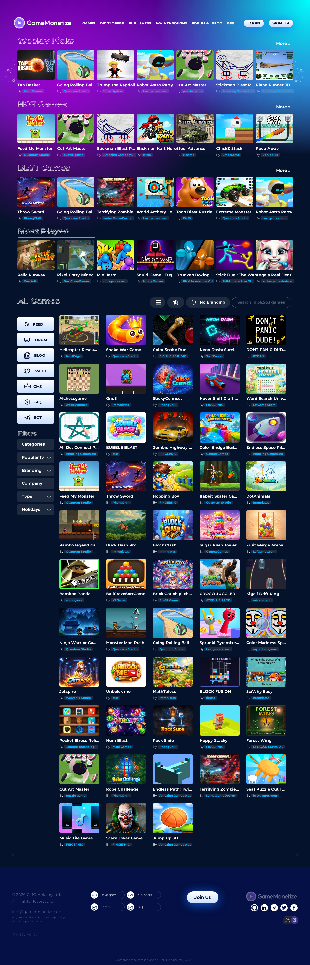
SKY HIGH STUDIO (172, 356)
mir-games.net (114, 281)
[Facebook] (254, 907)
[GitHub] (294, 907)
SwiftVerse (214, 356)
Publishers (140, 23)
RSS (230, 23)
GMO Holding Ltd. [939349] (176, 960)
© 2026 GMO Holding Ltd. (36, 894)
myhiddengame (265, 649)
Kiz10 (147, 155)
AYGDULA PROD (218, 600)
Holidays (36, 509)
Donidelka (270, 155)
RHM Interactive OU (198, 281)
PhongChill (32, 218)
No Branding (208, 302)
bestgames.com (155, 91)
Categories (36, 444)
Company (36, 483)
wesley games (76, 405)
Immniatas (121, 405)
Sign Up (280, 23)
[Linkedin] (274, 907)
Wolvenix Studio (78, 698)
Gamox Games (217, 454)
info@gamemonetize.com (37, 912)
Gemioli (30, 281)
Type (36, 496)
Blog (217, 23)
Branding (36, 470)
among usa (74, 600)
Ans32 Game (168, 600)
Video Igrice (112, 91)
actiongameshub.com (278, 281)
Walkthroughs (171, 23)
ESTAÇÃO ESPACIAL (268, 747)
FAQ (135, 907)
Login (253, 23)
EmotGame (231, 155)
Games (88, 23)
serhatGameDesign (117, 218)
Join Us (202, 897)
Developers (112, 23)
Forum (198, 23)
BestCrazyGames (76, 281)
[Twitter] (284, 907)
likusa (210, 698)
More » (283, 43)
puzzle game (192, 91)
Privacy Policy (25, 934)
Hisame (188, 155)
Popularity (36, 457)
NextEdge (73, 356)
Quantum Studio (76, 91)
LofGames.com (264, 405)
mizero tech (262, 600)
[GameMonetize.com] (42, 23)
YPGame (119, 600)
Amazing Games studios (241, 91)
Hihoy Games (153, 281)
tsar (115, 454)
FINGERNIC (214, 405)
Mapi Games (33, 91)
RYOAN (258, 356)
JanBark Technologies (82, 747)
